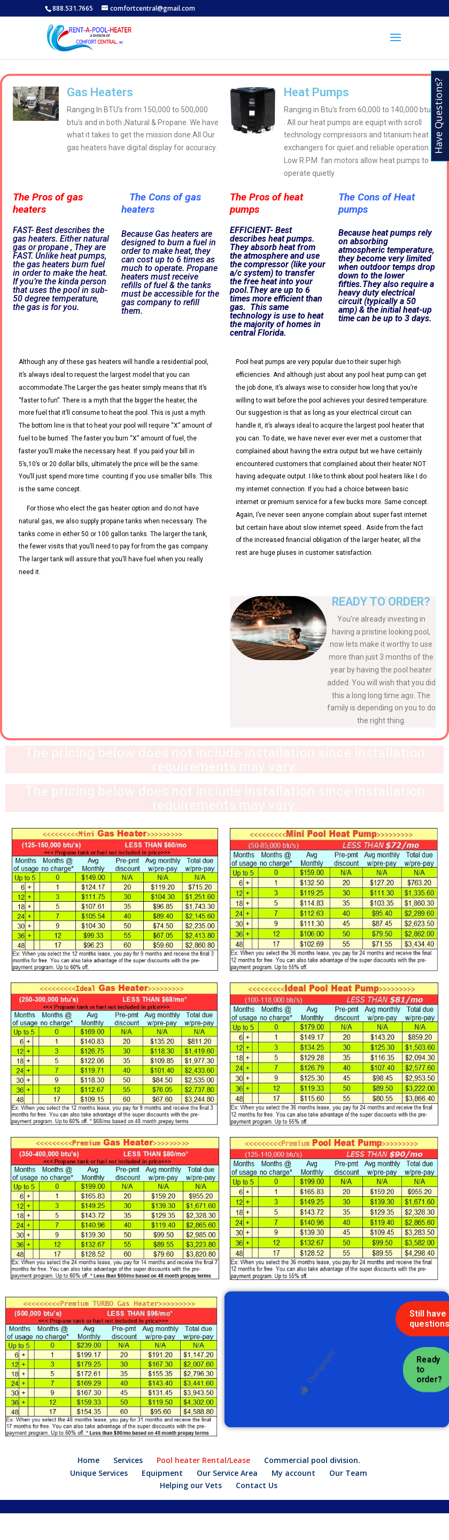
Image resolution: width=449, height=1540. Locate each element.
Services (128, 1460)
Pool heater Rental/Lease (203, 1460)
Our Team (348, 1473)
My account (293, 1473)
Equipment (162, 1473)
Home (88, 1460)
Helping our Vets (191, 1485)
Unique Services (99, 1473)
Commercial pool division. (312, 1460)
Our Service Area (227, 1473)
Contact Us (256, 1485)
